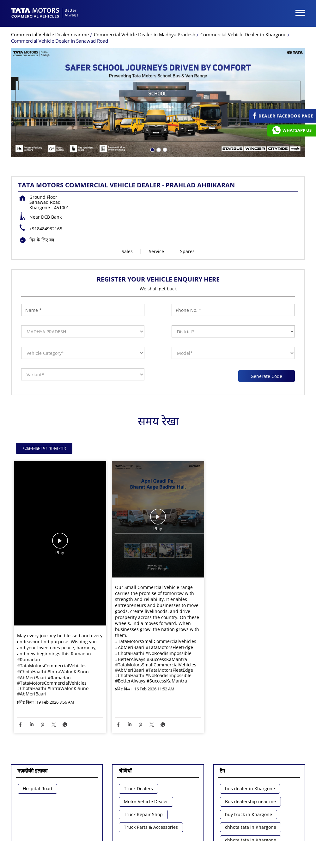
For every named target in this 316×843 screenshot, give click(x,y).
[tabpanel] (158, 66)
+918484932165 (45, 193)
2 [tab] (158, 113)
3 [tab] (164, 113)
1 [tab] (151, 113)
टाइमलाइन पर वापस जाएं (44, 412)
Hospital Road (37, 752)
